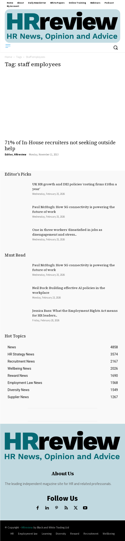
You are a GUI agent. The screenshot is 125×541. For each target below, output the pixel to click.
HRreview (27, 527)
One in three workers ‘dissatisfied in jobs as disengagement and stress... (67, 232)
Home (8, 57)
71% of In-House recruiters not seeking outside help (60, 145)
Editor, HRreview (15, 154)
